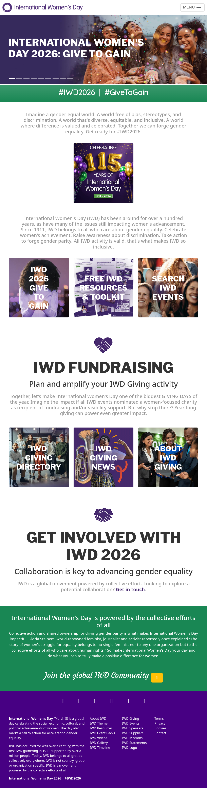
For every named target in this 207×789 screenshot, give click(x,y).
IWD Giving (130, 718)
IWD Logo (129, 747)
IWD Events (130, 723)
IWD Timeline (100, 747)
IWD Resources (101, 728)
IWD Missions (132, 738)
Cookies (160, 728)
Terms (159, 718)
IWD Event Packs (102, 733)
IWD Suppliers (133, 733)
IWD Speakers (132, 728)
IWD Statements (134, 743)
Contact (160, 733)
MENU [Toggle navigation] (192, 7)
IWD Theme (99, 723)
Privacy (159, 723)
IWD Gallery (99, 743)
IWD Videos (98, 738)
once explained (174, 638)
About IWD (98, 718)
